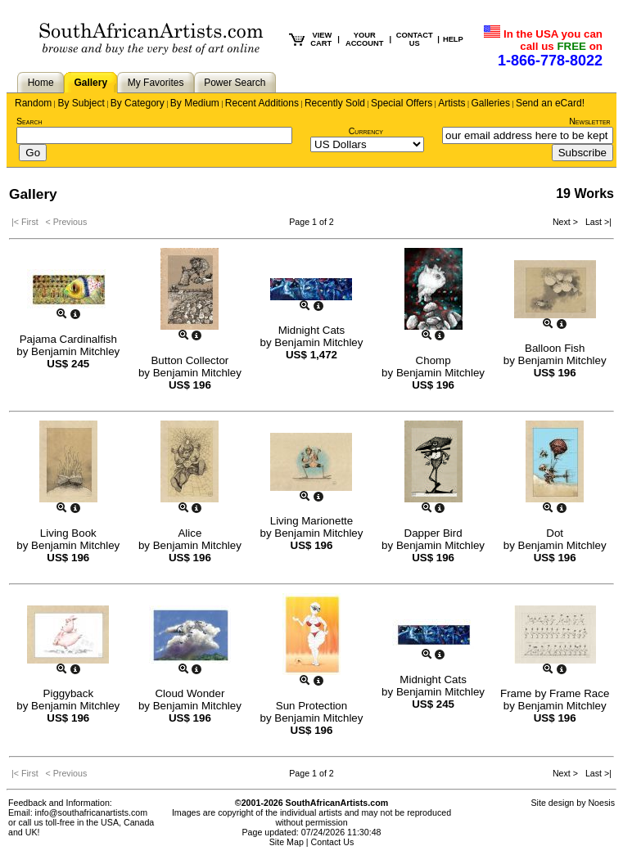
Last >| (596, 222)
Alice (189, 533)
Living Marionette (312, 521)
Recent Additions (262, 103)
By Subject (80, 103)
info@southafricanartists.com (91, 812)
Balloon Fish (555, 348)
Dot (554, 533)
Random (33, 103)
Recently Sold (335, 103)
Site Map (286, 842)
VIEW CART (321, 39)
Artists (451, 103)
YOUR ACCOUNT (364, 39)
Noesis (601, 803)
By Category (138, 103)
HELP (453, 39)
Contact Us (332, 842)
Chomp (433, 360)
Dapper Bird (433, 533)
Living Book (68, 533)
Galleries (491, 103)
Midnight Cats (311, 330)
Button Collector (189, 360)
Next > (566, 222)
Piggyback (68, 693)
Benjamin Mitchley (75, 351)
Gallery (90, 82)
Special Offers (401, 103)
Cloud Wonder (189, 693)
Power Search (234, 82)
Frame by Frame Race (554, 693)
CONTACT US (414, 39)
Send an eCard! (550, 103)
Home (41, 82)
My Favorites (156, 82)
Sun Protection (311, 706)
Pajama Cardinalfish (68, 339)
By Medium (194, 103)
